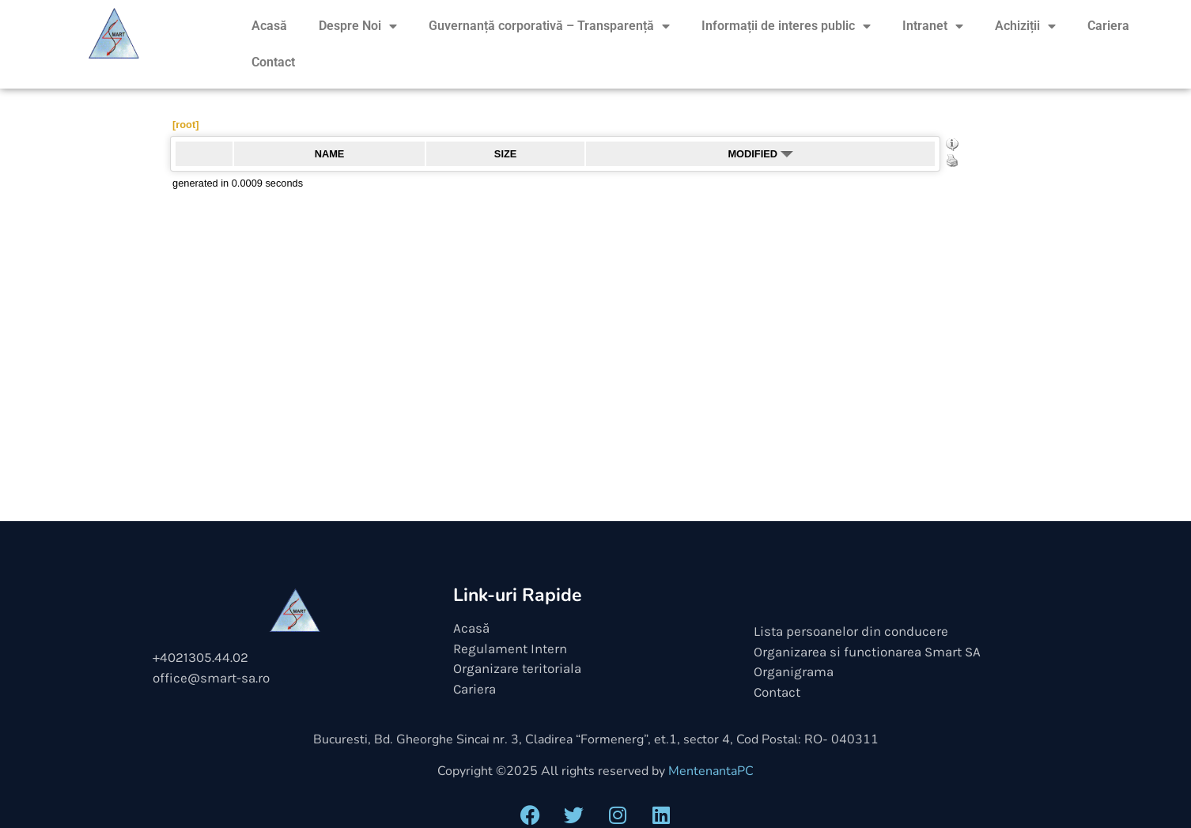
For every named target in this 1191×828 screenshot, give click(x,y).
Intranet (932, 26)
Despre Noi (358, 26)
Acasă (269, 25)
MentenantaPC (711, 771)
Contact (273, 62)
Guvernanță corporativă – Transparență (549, 26)
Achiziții (1025, 26)
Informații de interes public (786, 26)
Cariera (1108, 25)
